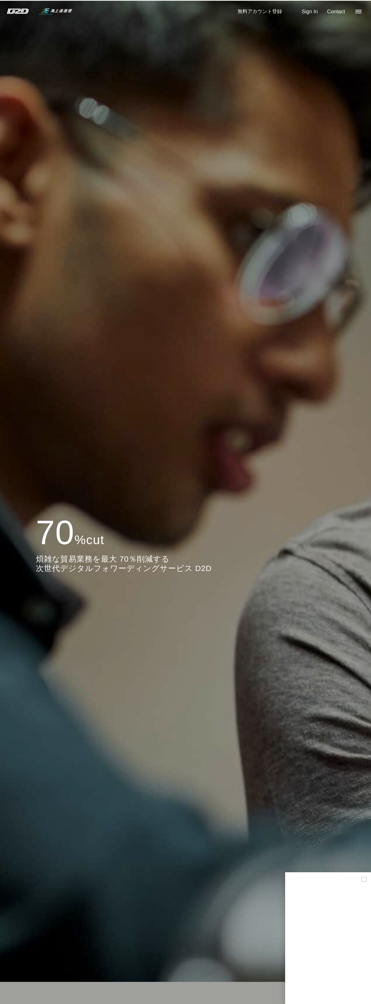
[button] (364, 879)
